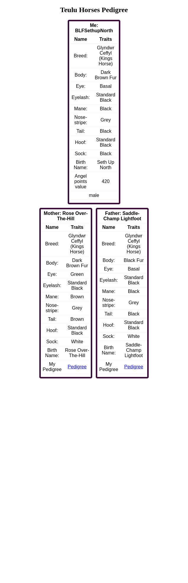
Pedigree (133, 366)
